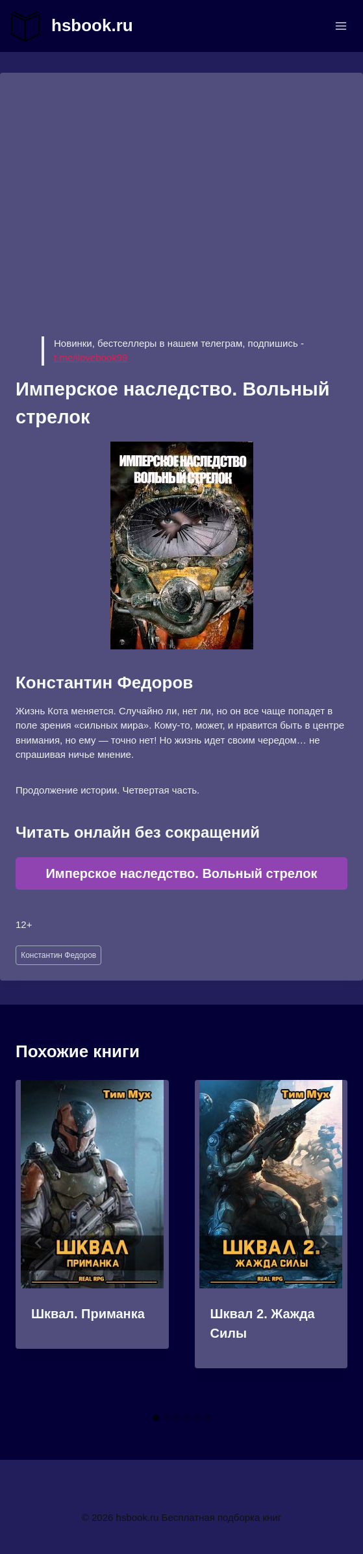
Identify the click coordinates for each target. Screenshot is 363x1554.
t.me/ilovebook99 (90, 357)
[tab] (156, 1417)
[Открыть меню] (341, 26)
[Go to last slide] (39, 1242)
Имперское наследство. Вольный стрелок (181, 873)
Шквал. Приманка (88, 1314)
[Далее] (324, 1242)
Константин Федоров (58, 955)
